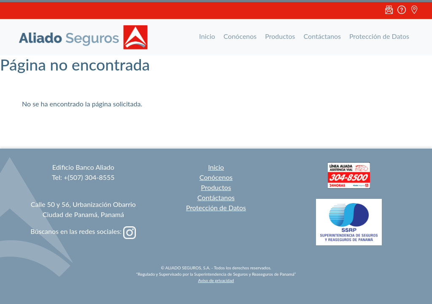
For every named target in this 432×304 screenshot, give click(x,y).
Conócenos (240, 36)
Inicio (207, 36)
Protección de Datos (379, 36)
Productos (280, 36)
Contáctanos (322, 36)
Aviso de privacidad (216, 280)
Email (389, 10)
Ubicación (414, 10)
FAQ (401, 10)
